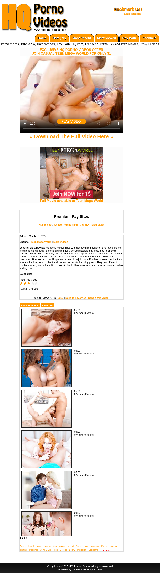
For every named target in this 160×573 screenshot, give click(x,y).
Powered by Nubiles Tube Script (75, 569)
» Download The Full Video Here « (71, 136)
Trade (99, 569)
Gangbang (93, 550)
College (63, 550)
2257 (61, 297)
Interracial (81, 550)
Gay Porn (129, 38)
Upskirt (70, 546)
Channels (149, 38)
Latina (86, 546)
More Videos (60, 242)
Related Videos (30, 305)
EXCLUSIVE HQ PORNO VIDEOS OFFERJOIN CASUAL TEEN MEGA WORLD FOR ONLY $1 (71, 51)
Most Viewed (106, 38)
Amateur (95, 546)
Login (127, 13)
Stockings (33, 550)
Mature (62, 546)
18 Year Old (45, 550)
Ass (55, 546)
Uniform (47, 546)
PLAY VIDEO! (71, 121)
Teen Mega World (41, 242)
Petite (104, 546)
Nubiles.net (45, 224)
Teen (55, 550)
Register (136, 13)
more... (105, 549)
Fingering (113, 546)
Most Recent (81, 38)
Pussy (39, 546)
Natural (23, 550)
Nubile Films (71, 224)
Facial (31, 546)
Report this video (98, 297)
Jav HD (84, 224)
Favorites (47, 305)
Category (59, 38)
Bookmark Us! (128, 9)
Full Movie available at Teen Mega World (71, 199)
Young (23, 546)
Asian (78, 546)
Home (42, 38)
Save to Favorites (75, 297)
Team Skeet (97, 224)
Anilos (58, 224)
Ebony (72, 550)
